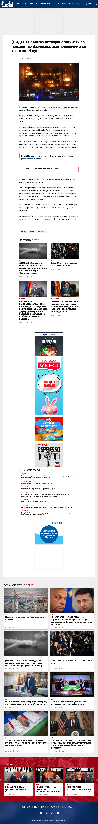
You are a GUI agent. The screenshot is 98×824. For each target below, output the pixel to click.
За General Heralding (67, 807)
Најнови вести (31, 470)
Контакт (51, 807)
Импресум (26, 807)
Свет (64, 4)
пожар (24, 232)
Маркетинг (39, 807)
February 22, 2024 (58, 168)
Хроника (42, 4)
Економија (32, 4)
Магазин (71, 4)
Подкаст (79, 4)
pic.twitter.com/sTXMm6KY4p (33, 158)
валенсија (42, 232)
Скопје (50, 4)
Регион (58, 4)
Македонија (21, 4)
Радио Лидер (7, 4)
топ (32, 232)
